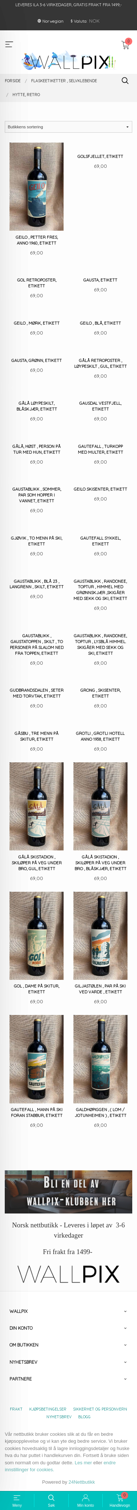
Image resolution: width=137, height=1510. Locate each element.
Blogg (84, 1416)
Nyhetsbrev (59, 1416)
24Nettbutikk (82, 1482)
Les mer (83, 1462)
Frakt (16, 1409)
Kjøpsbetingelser (47, 1409)
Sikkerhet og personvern (100, 1409)
